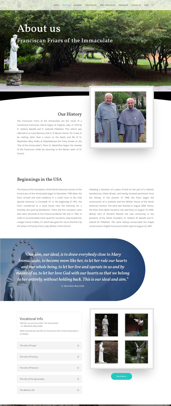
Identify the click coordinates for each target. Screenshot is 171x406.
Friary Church (91, 5)
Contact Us (136, 5)
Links (146, 5)
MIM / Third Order (108, 5)
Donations (123, 5)
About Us (66, 5)
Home (56, 5)
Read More (121, 376)
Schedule (78, 5)
